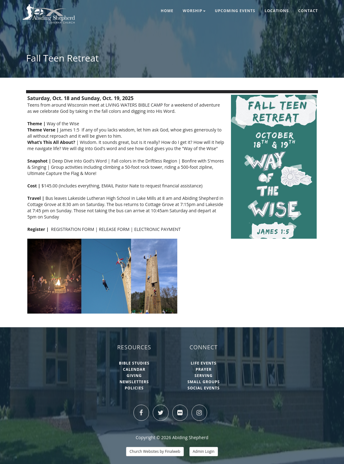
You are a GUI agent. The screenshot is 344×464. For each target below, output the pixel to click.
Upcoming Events (235, 10)
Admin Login (204, 451)
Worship (194, 10)
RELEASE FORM (114, 229)
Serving (204, 375)
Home (167, 10)
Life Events (203, 363)
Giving (134, 375)
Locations (277, 10)
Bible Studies (134, 363)
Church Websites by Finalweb (154, 451)
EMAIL (108, 186)
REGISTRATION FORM (72, 229)
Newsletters (134, 381)
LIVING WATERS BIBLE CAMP (135, 105)
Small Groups (204, 381)
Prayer (204, 369)
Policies (134, 388)
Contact (308, 10)
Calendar (134, 369)
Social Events (204, 388)
